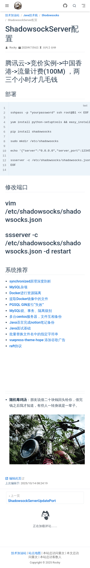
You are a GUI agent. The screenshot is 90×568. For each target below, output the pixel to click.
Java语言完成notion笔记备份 (31, 322)
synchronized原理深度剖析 (30, 281)
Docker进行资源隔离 (25, 293)
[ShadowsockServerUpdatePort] (45, 498)
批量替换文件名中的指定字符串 (33, 334)
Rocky (13, 47)
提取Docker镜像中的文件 (28, 299)
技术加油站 (18, 553)
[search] (74, 6)
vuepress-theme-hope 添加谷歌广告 (37, 340)
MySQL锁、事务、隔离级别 (30, 311)
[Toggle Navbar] (83, 5)
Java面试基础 (20, 328)
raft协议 (15, 346)
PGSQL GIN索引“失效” (26, 305)
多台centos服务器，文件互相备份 (35, 317)
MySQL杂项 (18, 287)
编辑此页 (15, 478)
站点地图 (35, 553)
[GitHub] (65, 5)
